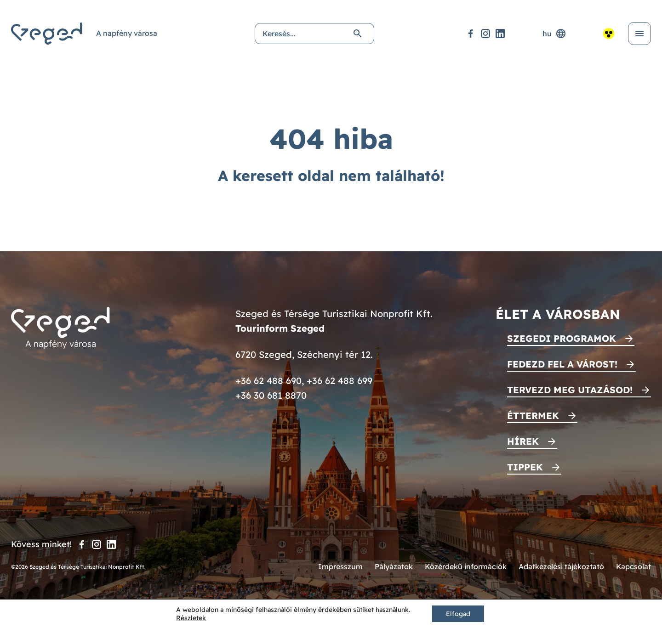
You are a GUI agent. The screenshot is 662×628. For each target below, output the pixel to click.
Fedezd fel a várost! (562, 364)
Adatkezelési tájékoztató (561, 566)
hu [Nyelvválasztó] (554, 33)
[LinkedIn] (500, 33)
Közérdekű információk (466, 566)
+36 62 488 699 (339, 380)
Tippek (525, 467)
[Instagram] (485, 33)
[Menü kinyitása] (639, 33)
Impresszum (340, 566)
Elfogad (458, 614)
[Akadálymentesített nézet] (608, 33)
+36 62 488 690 (268, 380)
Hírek (523, 441)
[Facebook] (470, 33)
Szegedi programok (561, 338)
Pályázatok (394, 566)
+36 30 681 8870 (271, 395)
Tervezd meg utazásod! (570, 390)
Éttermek (533, 415)
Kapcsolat (633, 566)
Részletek (191, 618)
